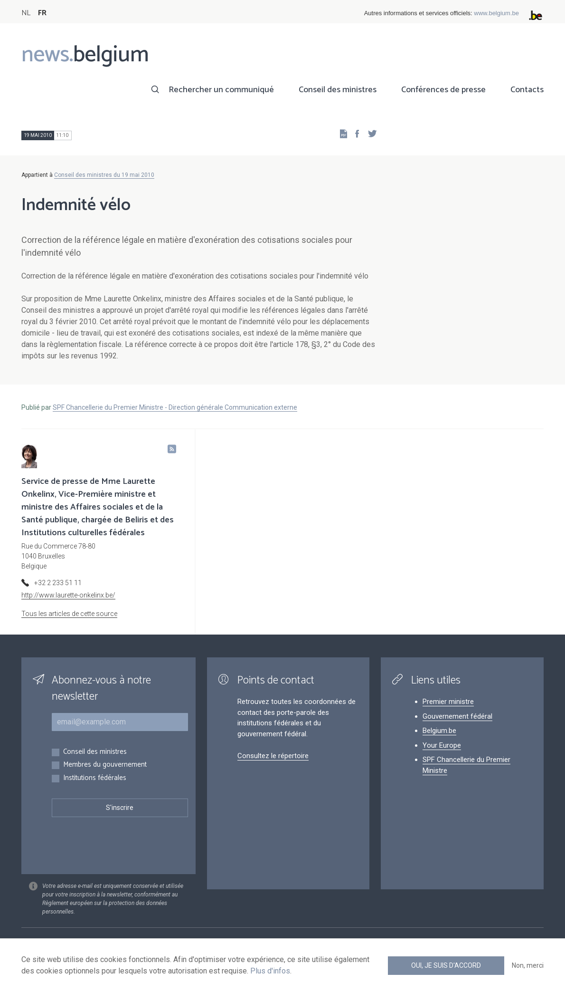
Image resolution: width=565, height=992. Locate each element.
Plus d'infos (270, 970)
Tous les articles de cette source (69, 613)
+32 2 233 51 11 (58, 583)
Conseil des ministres (338, 90)
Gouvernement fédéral (457, 716)
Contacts (527, 90)
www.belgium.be (496, 13)
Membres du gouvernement (105, 765)
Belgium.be (439, 730)
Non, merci (528, 965)
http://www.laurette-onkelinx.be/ (68, 595)
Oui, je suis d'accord (446, 965)
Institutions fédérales (94, 778)
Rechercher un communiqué (221, 90)
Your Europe (442, 745)
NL (25, 13)
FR (42, 13)
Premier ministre (448, 701)
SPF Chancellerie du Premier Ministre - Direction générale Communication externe (175, 407)
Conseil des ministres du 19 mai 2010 (104, 175)
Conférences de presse (443, 90)
